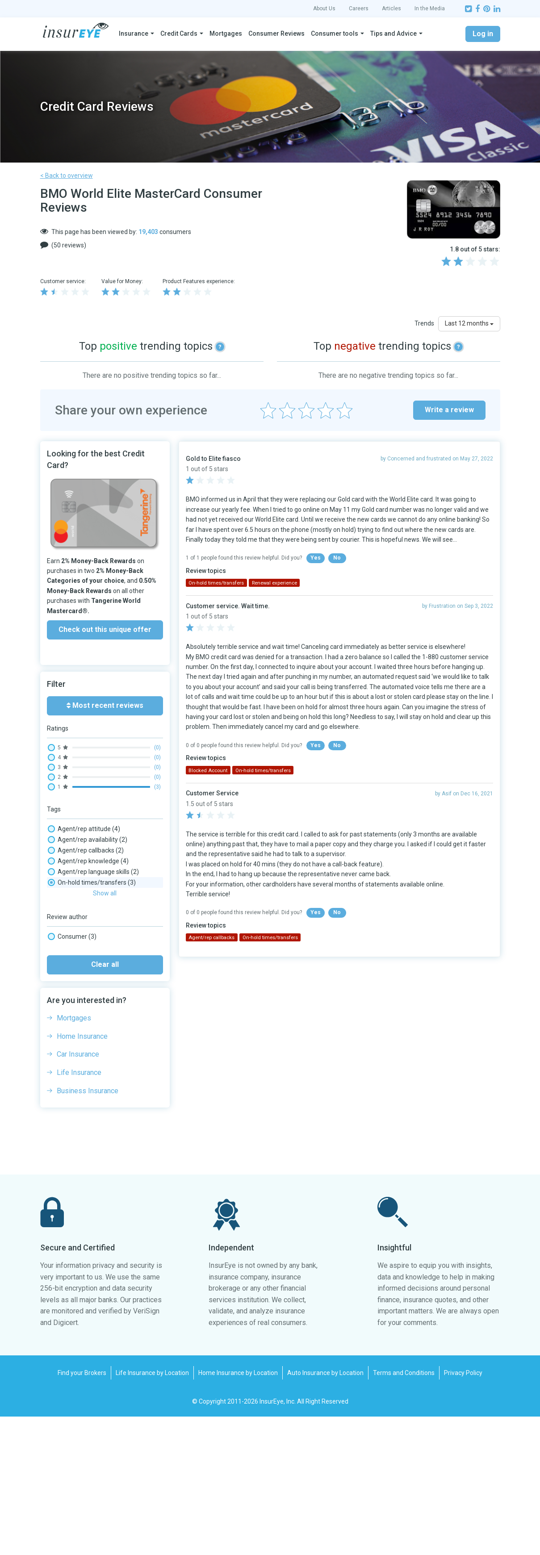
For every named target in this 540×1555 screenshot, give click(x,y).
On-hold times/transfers (92, 957)
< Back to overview (66, 175)
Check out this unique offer (105, 629)
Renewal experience (86, 978)
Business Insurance (87, 1229)
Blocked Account (81, 903)
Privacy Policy (463, 1511)
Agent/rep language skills (93, 871)
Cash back (72, 925)
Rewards (70, 989)
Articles (391, 8)
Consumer (72, 1074)
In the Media (429, 8)
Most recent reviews (105, 705)
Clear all (105, 1103)
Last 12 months (469, 323)
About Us (324, 8)
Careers (358, 8)
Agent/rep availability (87, 839)
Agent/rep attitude (84, 828)
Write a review (449, 409)
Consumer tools (334, 33)
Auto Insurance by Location (325, 1511)
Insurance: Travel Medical (93, 936)
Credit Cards (178, 33)
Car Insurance (78, 1192)
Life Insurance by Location (152, 1511)
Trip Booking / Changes (90, 1021)
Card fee (70, 914)
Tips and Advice (393, 33)
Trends (424, 323)
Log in (483, 33)
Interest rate (75, 946)
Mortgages (225, 33)
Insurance (133, 33)
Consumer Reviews (276, 33)
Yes (315, 558)
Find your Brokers (82, 1511)
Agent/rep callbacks (86, 850)
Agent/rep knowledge (88, 861)
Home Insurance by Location (238, 1511)
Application (73, 882)
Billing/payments (81, 893)
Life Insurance (79, 1211)
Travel (66, 1011)
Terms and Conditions (404, 1511)
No (337, 558)
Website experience (85, 1032)
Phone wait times (84, 968)
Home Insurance (82, 1174)
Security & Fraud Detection (95, 1000)
